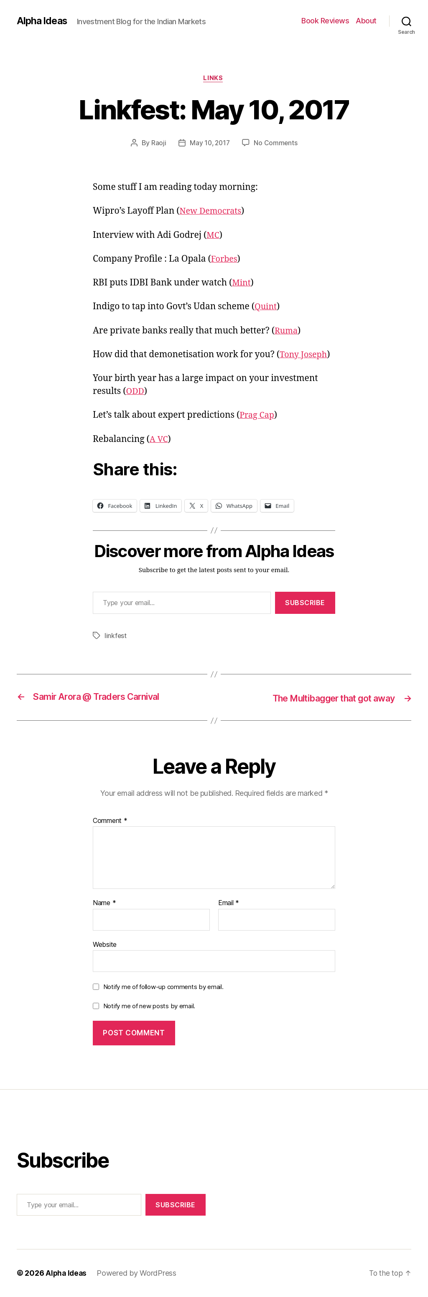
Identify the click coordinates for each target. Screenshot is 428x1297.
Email (228, 903)
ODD (135, 392)
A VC (159, 440)
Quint (266, 307)
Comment (110, 821)
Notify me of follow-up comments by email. (163, 987)
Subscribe (305, 603)
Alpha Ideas (43, 21)
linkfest (115, 636)
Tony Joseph (305, 355)
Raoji (157, 144)
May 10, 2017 (210, 144)
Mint (242, 284)
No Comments (276, 144)
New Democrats (212, 212)
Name (104, 903)
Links (214, 79)
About (366, 20)
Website (105, 944)
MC (213, 236)
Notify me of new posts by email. (149, 1006)
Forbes (225, 259)
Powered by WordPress (138, 1273)
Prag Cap (257, 416)
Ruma (287, 331)
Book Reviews (325, 20)
